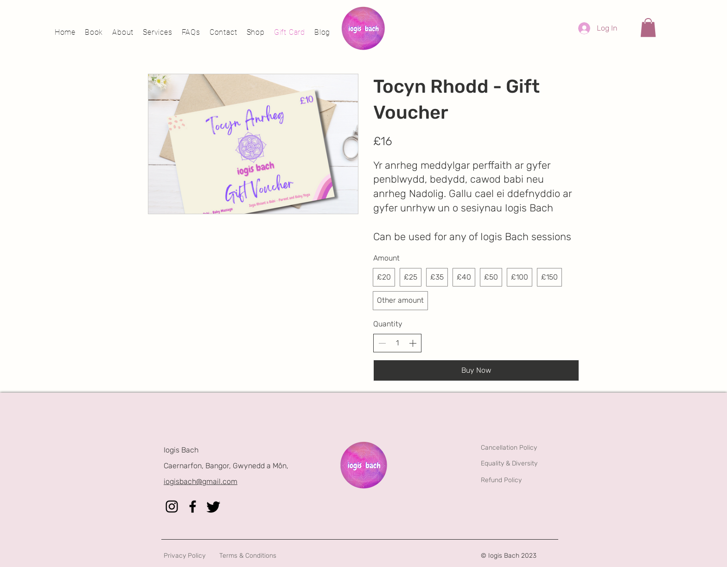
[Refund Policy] (531, 480)
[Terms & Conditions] (269, 556)
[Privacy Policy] (214, 556)
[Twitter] (213, 506)
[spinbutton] (397, 343)
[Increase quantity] (412, 343)
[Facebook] (193, 506)
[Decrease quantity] (382, 343)
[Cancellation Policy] (531, 447)
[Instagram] (172, 506)
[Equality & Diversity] (531, 463)
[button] (648, 27)
